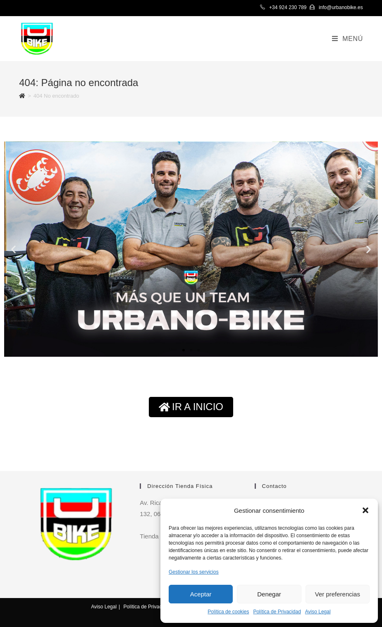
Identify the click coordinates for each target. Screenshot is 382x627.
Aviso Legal (318, 612)
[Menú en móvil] (347, 38)
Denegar (269, 594)
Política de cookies (228, 612)
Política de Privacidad (277, 612)
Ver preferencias (337, 594)
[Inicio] (22, 96)
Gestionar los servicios (194, 572)
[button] (365, 510)
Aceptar (201, 594)
